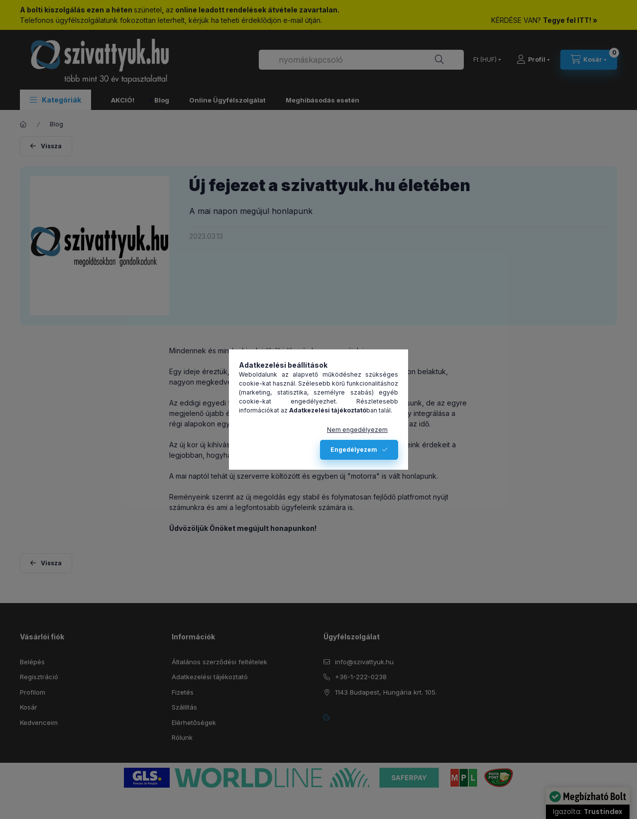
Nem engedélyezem (357, 429)
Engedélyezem (353, 449)
